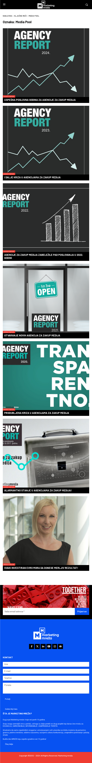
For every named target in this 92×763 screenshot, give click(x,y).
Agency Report (9, 96)
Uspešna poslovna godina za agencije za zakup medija (40, 99)
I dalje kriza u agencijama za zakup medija (32, 177)
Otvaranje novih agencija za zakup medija (32, 335)
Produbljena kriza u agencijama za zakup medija (36, 412)
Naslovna (7, 16)
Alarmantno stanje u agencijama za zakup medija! (38, 490)
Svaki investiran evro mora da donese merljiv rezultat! (41, 567)
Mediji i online (9, 564)
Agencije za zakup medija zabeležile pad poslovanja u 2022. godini (43, 256)
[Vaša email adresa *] (39, 611)
